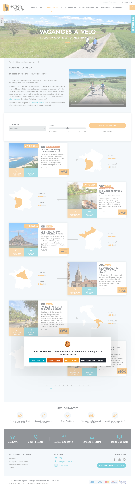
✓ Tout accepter (37, 360)
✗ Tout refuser (55, 360)
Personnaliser (71, 360)
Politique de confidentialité (93, 360)
